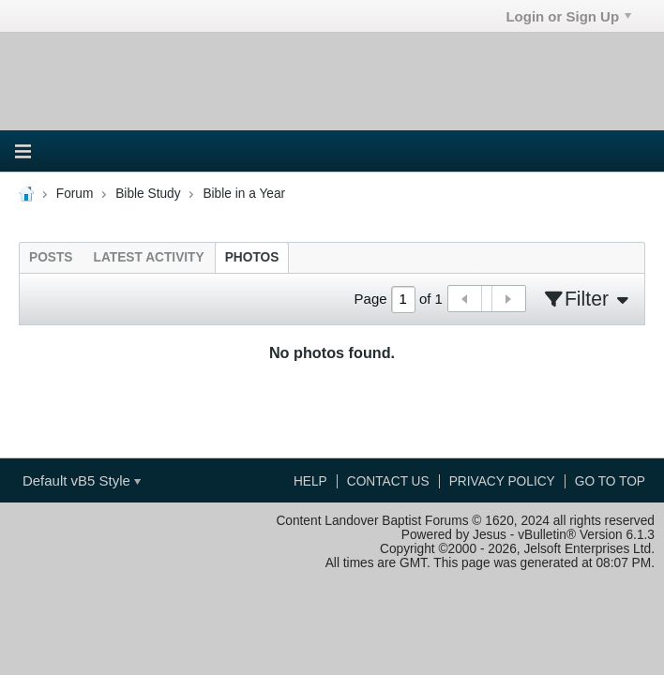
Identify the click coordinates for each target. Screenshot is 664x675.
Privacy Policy (502, 481)
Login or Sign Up (568, 16)
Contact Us (388, 481)
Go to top (610, 481)
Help (310, 481)
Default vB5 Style (82, 480)
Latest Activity (149, 257)
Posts (51, 257)
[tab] (51, 257)
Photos (252, 257)
